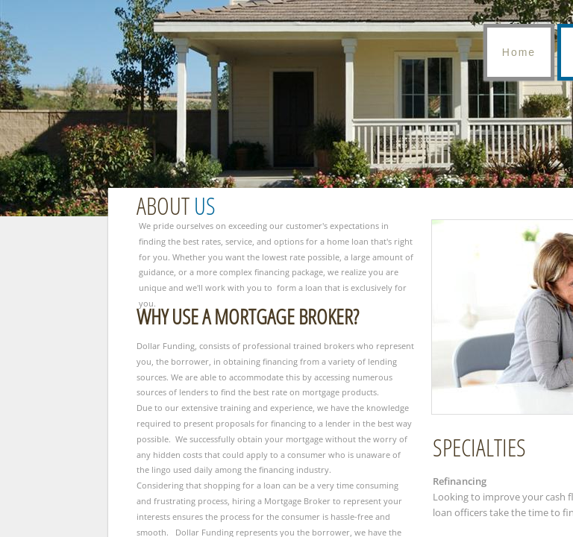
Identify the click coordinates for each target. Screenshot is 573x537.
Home (519, 52)
